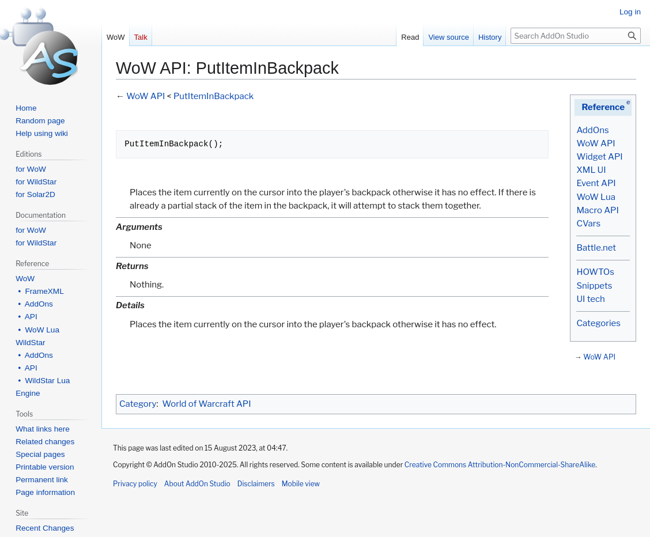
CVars (588, 223)
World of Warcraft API (206, 404)
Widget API (599, 157)
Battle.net (596, 248)
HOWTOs (595, 272)
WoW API (595, 143)
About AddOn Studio (197, 483)
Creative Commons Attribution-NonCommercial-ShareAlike (500, 464)
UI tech (590, 299)
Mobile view (301, 483)
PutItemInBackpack (213, 96)
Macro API (597, 210)
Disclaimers (256, 483)
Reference (603, 107)
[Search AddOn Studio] (576, 36)
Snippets (594, 286)
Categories (598, 323)
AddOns (592, 130)
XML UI (591, 170)
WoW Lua (595, 197)
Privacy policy (135, 483)
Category (137, 404)
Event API (595, 183)
